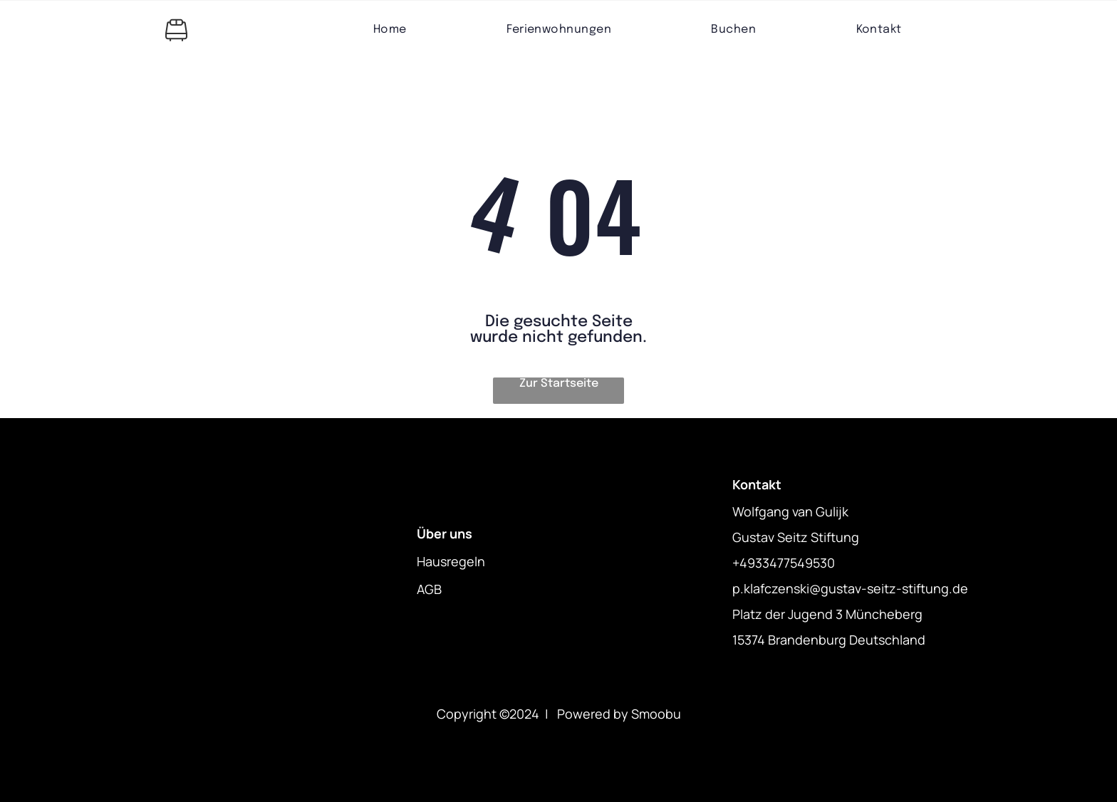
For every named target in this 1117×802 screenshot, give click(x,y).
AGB (429, 589)
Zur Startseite (558, 383)
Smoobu (656, 713)
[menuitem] (390, 29)
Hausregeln (451, 561)
